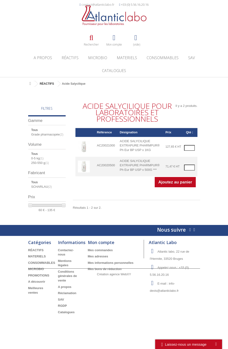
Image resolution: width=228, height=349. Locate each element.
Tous (34, 130)
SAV (191, 57)
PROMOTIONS (38, 282)
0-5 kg (37, 158)
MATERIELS (127, 57)
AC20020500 (106, 165)
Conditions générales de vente (67, 282)
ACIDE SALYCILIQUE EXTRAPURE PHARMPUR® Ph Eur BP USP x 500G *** (140, 165)
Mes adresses (98, 263)
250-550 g (40, 163)
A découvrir (36, 288)
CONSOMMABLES (163, 57)
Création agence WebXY (114, 336)
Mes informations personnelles (110, 269)
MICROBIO (97, 57)
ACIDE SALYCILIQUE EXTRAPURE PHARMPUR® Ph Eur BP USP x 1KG (140, 145)
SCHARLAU (41, 186)
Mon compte (101, 249)
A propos (43, 57)
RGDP (62, 312)
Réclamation (67, 300)
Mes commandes (100, 256)
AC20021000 (106, 145)
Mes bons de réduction (105, 275)
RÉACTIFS (70, 57)
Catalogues (114, 70)
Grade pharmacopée (47, 134)
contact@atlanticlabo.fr (97, 4)
